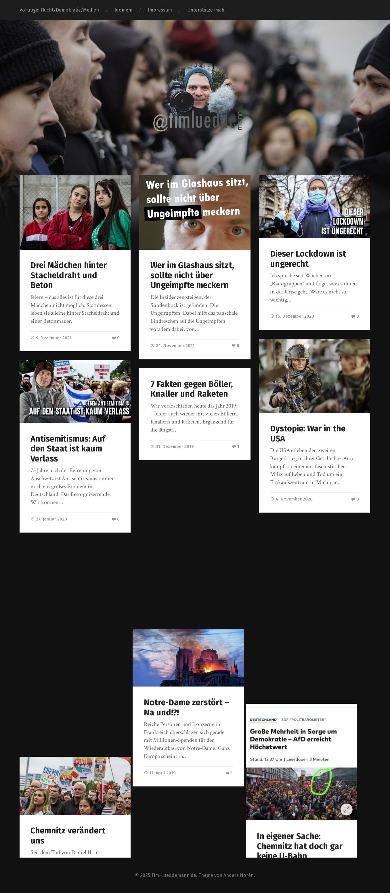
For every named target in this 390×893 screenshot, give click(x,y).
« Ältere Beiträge (39, 825)
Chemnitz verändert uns (67, 620)
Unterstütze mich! (206, 10)
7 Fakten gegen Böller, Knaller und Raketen (191, 389)
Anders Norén (238, 874)
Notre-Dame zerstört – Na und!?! (193, 547)
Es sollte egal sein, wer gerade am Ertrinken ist (194, 714)
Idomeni (123, 10)
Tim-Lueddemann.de (173, 874)
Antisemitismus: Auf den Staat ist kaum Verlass (67, 449)
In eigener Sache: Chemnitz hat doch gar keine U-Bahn (313, 663)
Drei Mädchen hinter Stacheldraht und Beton (68, 275)
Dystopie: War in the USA (307, 434)
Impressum (160, 10)
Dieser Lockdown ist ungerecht (308, 259)
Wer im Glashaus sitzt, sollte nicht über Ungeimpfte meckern (192, 275)
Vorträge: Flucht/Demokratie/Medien (59, 10)
